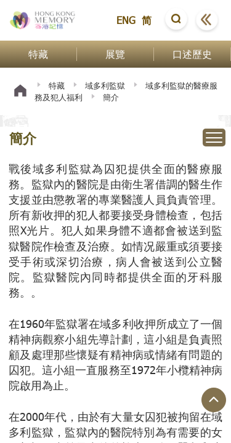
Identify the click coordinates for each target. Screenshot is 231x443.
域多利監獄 (105, 85)
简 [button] (147, 20)
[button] (176, 20)
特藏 (57, 85)
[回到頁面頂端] (213, 400)
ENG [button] (126, 20)
